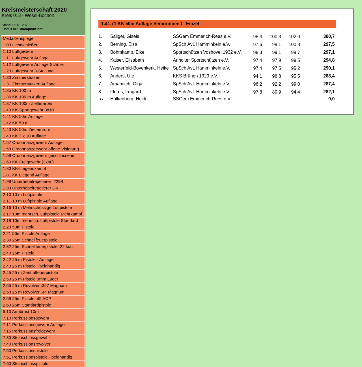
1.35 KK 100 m (17, 90)
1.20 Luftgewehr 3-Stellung (28, 70)
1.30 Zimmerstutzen (21, 77)
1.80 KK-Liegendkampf (24, 168)
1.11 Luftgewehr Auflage (26, 57)
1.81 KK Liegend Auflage (26, 174)
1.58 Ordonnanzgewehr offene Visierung (41, 148)
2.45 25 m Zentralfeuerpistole (30, 272)
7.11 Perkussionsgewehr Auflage (33, 324)
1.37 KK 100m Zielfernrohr (28, 103)
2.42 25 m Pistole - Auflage (28, 259)
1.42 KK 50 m (16, 122)
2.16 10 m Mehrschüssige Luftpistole (37, 207)
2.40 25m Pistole (19, 253)
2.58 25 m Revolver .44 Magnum (33, 292)
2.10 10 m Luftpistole (22, 194)
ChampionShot (30, 29)
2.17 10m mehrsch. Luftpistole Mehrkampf (42, 213)
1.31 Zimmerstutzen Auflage (29, 83)
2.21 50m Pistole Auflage (26, 233)
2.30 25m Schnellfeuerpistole (30, 240)
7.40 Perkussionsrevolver (26, 344)
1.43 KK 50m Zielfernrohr (26, 129)
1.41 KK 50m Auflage (23, 116)
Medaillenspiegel (19, 38)
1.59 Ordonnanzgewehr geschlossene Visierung (38, 156)
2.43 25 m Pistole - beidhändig (31, 266)
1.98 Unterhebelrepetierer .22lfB (33, 181)
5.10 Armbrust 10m (21, 311)
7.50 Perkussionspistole (25, 350)
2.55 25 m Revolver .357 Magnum (35, 285)
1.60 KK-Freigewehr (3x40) (28, 161)
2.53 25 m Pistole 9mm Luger (30, 279)
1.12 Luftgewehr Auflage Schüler (33, 64)
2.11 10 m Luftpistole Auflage (30, 200)
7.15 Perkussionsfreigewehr (29, 331)
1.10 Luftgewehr (18, 51)
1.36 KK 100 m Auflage (24, 96)
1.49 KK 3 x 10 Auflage (24, 135)
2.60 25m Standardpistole (27, 305)
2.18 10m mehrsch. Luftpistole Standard (40, 220)
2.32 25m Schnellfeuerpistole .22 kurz (38, 246)
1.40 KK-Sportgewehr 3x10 (28, 109)
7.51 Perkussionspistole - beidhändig (37, 357)
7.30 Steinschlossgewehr (26, 337)
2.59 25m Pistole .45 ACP (27, 298)
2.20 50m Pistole (19, 226)
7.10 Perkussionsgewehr (26, 318)
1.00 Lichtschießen (20, 44)
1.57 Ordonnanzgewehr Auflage (33, 142)
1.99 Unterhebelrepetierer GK (31, 187)
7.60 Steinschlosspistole (25, 363)
